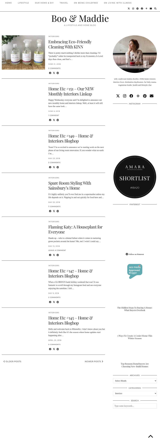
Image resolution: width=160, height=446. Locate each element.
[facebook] (131, 96)
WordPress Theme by (142, 443)
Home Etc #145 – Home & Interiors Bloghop (70, 320)
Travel (64, 3)
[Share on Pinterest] (58, 73)
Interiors (53, 36)
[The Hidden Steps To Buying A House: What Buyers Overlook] (135, 299)
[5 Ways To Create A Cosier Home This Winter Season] (135, 327)
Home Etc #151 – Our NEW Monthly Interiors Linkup (71, 91)
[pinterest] (144, 96)
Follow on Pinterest (135, 254)
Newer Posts (94, 361)
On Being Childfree (86, 3)
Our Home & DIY (44, 3)
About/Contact (37, 443)
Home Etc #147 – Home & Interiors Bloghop (70, 273)
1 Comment (53, 115)
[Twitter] (129, 8)
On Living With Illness (118, 3)
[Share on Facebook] (50, 73)
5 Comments (54, 344)
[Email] (151, 8)
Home (8, 3)
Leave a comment (57, 250)
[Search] (155, 8)
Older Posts (12, 361)
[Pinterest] (137, 8)
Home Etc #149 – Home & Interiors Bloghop (70, 138)
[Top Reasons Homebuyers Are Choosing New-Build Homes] (135, 356)
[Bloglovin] (146, 8)
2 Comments (54, 297)
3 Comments (54, 68)
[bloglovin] (138, 96)
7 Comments (54, 206)
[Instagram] (133, 8)
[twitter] (118, 96)
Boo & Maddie (80, 18)
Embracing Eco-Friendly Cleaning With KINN (69, 44)
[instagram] (124, 96)
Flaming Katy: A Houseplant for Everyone (75, 229)
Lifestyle (23, 3)
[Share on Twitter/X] (54, 73)
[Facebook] (142, 8)
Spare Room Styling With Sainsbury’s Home (69, 185)
